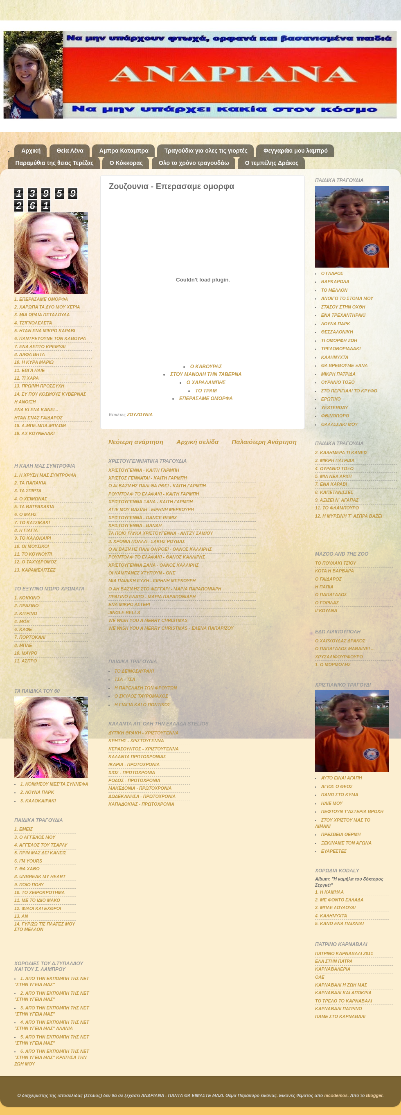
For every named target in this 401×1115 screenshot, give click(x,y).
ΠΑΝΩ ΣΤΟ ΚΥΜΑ (339, 794)
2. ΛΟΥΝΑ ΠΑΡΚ (37, 792)
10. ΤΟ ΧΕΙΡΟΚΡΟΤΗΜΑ (39, 892)
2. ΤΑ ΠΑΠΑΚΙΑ (30, 482)
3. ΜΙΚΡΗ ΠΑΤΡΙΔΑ (334, 460)
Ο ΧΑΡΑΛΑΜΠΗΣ (206, 382)
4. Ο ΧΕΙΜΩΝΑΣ (30, 498)
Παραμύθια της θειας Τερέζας (55, 163)
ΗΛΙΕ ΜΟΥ (331, 803)
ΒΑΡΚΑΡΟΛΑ (335, 281)
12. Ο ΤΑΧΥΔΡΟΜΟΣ (35, 561)
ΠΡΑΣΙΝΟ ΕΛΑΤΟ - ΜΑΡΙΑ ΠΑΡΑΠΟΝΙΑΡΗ (152, 596)
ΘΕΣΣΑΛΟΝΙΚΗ (337, 331)
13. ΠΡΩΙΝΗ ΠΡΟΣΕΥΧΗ (39, 385)
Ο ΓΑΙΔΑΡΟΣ (328, 579)
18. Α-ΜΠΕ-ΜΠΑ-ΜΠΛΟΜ (40, 425)
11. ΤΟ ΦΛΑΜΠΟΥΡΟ (337, 507)
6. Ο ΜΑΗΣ (25, 514)
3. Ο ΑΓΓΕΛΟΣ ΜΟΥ (34, 837)
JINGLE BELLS (124, 612)
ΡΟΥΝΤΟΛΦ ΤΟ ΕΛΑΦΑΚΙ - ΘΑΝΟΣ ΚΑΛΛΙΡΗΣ (156, 556)
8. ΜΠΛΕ (23, 645)
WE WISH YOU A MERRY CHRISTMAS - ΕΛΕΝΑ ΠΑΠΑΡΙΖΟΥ (171, 628)
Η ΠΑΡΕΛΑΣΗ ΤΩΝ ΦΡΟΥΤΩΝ (146, 687)
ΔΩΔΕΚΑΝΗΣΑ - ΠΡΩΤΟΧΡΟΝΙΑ (142, 796)
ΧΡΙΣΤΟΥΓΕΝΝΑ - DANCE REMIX (142, 517)
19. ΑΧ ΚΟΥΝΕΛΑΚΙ (34, 433)
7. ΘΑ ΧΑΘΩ (27, 868)
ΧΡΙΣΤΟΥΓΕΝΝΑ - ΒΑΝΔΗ (135, 525)
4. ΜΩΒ (21, 621)
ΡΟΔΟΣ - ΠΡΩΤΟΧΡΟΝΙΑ (134, 780)
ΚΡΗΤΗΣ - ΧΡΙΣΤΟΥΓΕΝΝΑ (136, 740)
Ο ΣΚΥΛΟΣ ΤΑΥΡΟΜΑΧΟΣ (141, 696)
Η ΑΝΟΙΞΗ (25, 401)
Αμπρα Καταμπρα (124, 150)
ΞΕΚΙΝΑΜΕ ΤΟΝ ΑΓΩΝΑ (346, 842)
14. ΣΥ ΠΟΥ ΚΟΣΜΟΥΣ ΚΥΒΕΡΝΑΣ (50, 394)
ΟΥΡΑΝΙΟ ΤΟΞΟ (338, 382)
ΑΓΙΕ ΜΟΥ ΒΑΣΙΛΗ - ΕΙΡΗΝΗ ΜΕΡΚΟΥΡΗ (151, 509)
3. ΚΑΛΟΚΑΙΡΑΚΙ (38, 800)
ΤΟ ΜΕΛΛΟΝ (334, 290)
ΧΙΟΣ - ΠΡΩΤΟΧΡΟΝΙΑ (131, 772)
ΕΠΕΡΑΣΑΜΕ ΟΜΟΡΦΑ (206, 398)
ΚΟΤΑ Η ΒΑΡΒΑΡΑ (334, 570)
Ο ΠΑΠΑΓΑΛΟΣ (331, 594)
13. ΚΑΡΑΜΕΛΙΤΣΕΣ (35, 570)
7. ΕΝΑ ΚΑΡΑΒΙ (331, 484)
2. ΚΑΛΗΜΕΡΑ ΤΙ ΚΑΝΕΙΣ (341, 452)
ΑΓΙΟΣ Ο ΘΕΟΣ (337, 786)
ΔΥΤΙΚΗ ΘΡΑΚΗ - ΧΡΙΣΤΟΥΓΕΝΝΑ (143, 732)
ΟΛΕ (319, 977)
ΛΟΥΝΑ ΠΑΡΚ (335, 323)
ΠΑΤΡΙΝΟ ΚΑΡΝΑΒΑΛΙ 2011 (344, 953)
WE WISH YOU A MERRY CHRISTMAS (148, 620)
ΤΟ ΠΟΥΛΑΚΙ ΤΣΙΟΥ (335, 563)
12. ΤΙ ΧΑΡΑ (26, 378)
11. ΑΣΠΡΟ (25, 660)
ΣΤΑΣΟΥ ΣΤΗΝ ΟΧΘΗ (343, 306)
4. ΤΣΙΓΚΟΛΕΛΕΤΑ (33, 322)
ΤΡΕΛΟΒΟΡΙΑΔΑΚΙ (340, 348)
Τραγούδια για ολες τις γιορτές (206, 150)
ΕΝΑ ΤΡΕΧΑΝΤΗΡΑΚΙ (343, 315)
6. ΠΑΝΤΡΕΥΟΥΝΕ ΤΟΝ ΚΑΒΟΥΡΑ (50, 338)
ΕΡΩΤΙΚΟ (331, 398)
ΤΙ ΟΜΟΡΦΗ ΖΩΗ (339, 340)
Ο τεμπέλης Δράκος (272, 163)
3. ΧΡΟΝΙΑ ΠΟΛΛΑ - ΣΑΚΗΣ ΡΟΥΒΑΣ (146, 541)
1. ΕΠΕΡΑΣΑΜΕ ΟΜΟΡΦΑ (41, 299)
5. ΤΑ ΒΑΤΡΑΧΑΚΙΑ (34, 506)
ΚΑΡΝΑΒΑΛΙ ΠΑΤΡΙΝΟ (338, 1008)
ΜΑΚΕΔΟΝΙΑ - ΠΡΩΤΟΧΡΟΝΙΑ (140, 788)
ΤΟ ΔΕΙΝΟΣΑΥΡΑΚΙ (134, 671)
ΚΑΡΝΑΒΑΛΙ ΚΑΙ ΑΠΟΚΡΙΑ (343, 992)
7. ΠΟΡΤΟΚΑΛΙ (29, 637)
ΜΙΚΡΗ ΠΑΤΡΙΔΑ (338, 374)
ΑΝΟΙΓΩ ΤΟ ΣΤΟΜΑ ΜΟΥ (347, 298)
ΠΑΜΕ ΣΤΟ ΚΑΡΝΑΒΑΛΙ (340, 1016)
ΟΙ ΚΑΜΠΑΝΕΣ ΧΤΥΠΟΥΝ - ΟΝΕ (142, 572)
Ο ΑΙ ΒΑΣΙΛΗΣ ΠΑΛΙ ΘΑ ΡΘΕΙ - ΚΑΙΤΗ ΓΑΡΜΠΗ (157, 485)
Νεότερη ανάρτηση (135, 441)
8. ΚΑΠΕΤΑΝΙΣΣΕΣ (334, 492)
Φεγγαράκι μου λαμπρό (296, 150)
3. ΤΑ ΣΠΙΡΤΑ (27, 490)
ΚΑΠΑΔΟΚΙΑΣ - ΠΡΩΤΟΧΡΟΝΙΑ (141, 804)
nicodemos (335, 1095)
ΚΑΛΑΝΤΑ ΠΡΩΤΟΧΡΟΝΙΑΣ (137, 756)
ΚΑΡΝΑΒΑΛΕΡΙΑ (332, 968)
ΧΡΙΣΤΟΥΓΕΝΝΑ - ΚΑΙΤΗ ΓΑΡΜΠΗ (143, 470)
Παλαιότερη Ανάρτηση (264, 441)
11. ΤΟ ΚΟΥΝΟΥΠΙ (33, 554)
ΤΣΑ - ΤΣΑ (125, 679)
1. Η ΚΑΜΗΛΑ (329, 892)
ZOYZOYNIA (140, 414)
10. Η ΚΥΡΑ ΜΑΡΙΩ (34, 362)
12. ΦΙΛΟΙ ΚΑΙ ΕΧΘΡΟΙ (37, 908)
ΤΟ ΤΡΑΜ (205, 391)
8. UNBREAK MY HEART (39, 876)
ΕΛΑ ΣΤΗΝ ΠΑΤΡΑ (334, 961)
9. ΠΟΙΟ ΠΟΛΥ (29, 884)
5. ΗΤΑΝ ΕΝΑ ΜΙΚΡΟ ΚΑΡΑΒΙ (44, 330)
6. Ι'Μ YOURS (28, 860)
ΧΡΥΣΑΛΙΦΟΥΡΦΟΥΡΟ (339, 656)
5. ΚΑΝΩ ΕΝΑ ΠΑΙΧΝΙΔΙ (339, 923)
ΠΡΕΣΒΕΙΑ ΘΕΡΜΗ (341, 834)
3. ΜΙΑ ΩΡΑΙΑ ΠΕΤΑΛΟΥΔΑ (42, 314)
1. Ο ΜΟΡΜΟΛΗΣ (333, 664)
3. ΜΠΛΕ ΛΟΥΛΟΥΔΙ (335, 907)
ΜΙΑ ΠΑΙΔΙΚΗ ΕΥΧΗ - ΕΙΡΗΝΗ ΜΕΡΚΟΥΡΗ (152, 580)
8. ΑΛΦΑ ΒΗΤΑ (29, 354)
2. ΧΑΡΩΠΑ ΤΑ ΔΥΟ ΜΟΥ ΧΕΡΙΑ (47, 306)
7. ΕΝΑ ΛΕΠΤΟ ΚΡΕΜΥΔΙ (39, 346)
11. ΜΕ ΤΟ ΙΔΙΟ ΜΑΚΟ (37, 900)
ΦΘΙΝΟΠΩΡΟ (335, 415)
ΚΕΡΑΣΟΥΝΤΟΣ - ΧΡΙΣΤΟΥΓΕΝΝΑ (143, 748)
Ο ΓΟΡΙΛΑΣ (327, 602)
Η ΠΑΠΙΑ (324, 586)
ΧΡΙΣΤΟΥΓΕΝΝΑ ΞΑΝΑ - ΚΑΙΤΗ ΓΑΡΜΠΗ (150, 501)
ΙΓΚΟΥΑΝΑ (326, 610)
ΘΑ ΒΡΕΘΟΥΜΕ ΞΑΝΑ (344, 365)
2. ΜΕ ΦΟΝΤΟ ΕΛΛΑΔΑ (339, 899)
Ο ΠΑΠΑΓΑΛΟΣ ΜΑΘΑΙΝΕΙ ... (345, 648)
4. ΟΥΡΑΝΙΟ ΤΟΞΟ (334, 468)
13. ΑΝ (21, 916)
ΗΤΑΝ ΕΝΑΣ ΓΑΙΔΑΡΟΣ (38, 417)
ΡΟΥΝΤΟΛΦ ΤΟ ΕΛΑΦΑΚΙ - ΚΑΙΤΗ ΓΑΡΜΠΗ (153, 493)
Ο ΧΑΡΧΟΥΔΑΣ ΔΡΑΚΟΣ (340, 640)
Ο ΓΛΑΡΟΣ (332, 273)
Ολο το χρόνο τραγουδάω (194, 163)
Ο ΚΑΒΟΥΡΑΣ (206, 366)
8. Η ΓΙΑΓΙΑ (26, 530)
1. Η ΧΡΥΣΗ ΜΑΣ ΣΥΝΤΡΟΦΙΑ (45, 475)
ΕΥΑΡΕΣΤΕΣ (334, 851)
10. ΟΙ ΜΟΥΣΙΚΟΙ (31, 546)
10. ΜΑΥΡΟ (25, 653)
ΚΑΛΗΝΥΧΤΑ (334, 357)
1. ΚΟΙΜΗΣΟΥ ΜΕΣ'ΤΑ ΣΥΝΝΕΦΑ (54, 784)
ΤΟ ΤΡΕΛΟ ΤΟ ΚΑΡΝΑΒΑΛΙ (343, 1000)
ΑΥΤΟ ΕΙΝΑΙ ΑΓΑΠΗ (341, 777)
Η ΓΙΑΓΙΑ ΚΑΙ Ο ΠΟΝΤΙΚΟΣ (142, 704)
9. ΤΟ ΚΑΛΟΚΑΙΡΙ (32, 538)
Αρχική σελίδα (197, 441)
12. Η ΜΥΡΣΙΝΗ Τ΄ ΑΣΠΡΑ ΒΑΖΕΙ (348, 516)
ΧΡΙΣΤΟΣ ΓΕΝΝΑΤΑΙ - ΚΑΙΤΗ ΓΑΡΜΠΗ (147, 477)
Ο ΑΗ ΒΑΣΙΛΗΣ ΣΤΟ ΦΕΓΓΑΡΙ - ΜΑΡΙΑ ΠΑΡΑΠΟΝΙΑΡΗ (164, 588)
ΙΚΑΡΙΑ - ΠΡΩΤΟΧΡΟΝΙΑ (134, 764)
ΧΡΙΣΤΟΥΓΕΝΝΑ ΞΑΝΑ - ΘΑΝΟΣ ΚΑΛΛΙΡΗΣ (153, 565)
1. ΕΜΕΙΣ (23, 829)
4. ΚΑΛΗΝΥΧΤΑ (331, 915)
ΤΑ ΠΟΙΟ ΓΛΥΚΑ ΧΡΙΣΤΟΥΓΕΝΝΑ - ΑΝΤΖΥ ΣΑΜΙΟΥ (160, 533)
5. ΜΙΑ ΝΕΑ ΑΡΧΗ (333, 476)
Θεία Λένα (69, 150)
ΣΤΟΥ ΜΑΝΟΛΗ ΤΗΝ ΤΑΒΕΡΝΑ (205, 374)
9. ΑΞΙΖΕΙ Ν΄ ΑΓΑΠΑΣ (336, 500)
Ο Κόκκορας (126, 163)
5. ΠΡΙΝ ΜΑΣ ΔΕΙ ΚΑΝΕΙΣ (40, 852)
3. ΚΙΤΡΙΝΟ (25, 613)
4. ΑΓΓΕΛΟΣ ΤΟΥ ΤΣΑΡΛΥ (40, 844)
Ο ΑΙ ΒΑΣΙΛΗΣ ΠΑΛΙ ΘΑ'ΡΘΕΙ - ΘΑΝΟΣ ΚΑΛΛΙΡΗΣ (160, 549)
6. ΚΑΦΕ (23, 629)
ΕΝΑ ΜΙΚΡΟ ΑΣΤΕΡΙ (129, 604)
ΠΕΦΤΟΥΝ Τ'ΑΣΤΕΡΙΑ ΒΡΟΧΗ (352, 811)
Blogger (374, 1095)
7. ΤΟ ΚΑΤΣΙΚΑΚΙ (32, 522)
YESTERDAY (334, 407)
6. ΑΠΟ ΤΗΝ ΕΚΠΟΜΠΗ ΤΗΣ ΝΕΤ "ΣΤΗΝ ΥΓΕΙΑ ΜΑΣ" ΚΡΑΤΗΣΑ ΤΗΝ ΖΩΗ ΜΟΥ (51, 1057)
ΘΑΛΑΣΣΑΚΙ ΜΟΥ (339, 424)
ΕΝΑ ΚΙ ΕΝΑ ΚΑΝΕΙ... (36, 409)
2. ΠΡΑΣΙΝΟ (26, 605)
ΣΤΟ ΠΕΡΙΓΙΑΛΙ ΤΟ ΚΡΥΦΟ (349, 390)
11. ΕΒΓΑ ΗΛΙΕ (29, 370)
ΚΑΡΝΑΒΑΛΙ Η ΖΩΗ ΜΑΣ (341, 984)
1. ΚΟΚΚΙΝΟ (27, 597)
